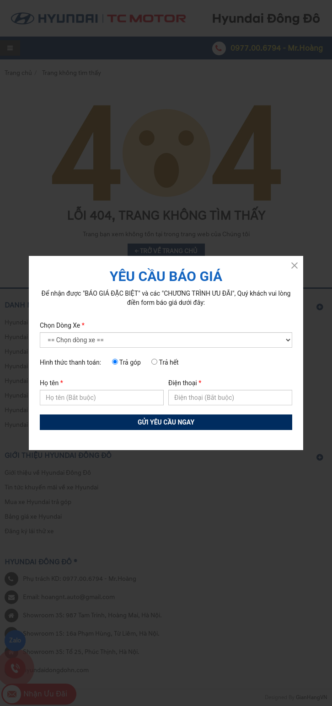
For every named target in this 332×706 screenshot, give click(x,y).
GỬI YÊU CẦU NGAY (166, 422)
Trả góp (126, 362)
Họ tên (51, 383)
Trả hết (164, 362)
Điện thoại (184, 383)
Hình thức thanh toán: (70, 362)
